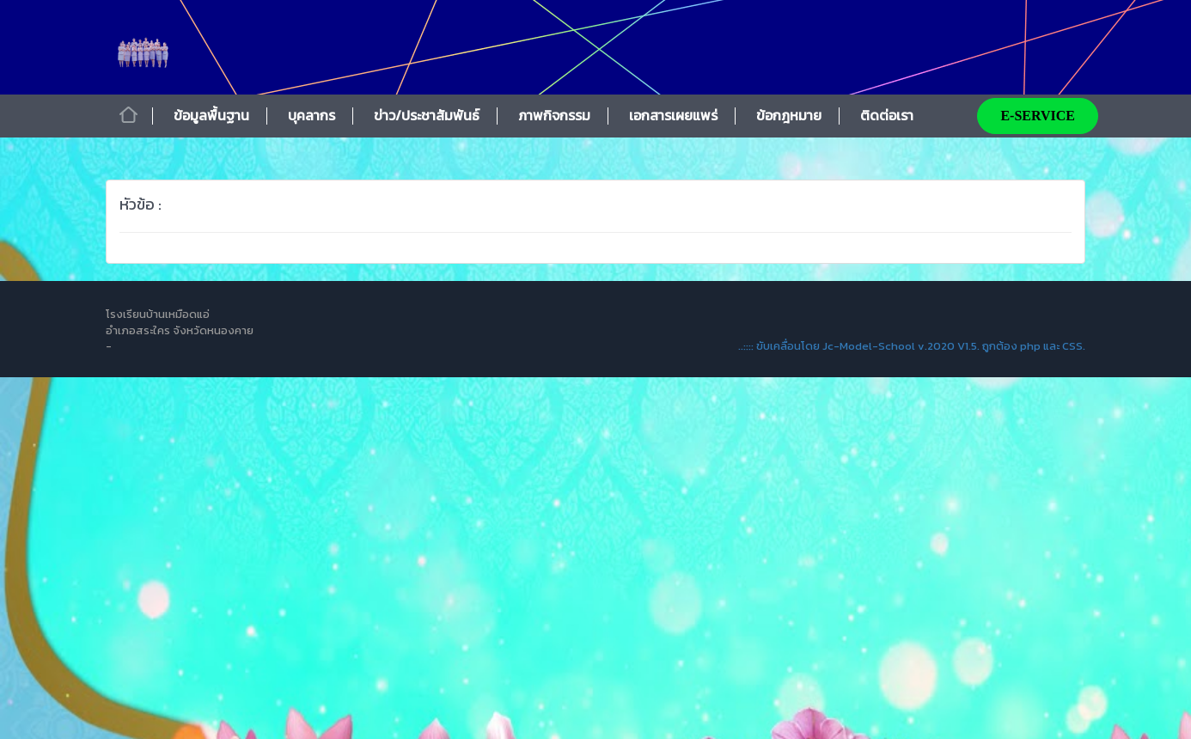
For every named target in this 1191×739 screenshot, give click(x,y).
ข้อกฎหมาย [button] (788, 115)
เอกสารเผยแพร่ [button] (673, 115)
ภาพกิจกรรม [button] (554, 115)
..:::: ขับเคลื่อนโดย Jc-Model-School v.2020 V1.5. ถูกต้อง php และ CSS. (911, 346)
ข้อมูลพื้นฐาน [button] (211, 115)
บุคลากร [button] (311, 115)
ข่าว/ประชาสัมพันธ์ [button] (426, 115)
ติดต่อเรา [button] (886, 115)
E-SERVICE (1037, 115)
